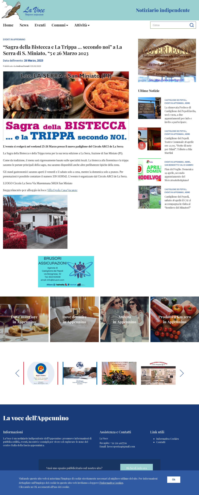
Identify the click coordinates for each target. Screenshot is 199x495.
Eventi (40, 24)
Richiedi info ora (136, 468)
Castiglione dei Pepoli (175, 100)
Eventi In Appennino (14, 39)
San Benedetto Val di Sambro (179, 165)
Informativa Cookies (167, 438)
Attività (80, 24)
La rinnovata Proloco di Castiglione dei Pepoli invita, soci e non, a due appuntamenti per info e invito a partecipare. (180, 115)
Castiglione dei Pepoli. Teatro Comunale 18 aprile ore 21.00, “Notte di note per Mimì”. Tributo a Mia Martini (179, 145)
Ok (173, 479)
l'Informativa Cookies (111, 482)
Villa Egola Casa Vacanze (62, 190)
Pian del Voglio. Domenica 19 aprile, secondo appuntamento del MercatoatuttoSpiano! (179, 175)
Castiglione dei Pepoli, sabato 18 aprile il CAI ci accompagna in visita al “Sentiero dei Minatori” (178, 202)
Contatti (160, 442)
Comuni (58, 24)
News (23, 24)
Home (8, 24)
